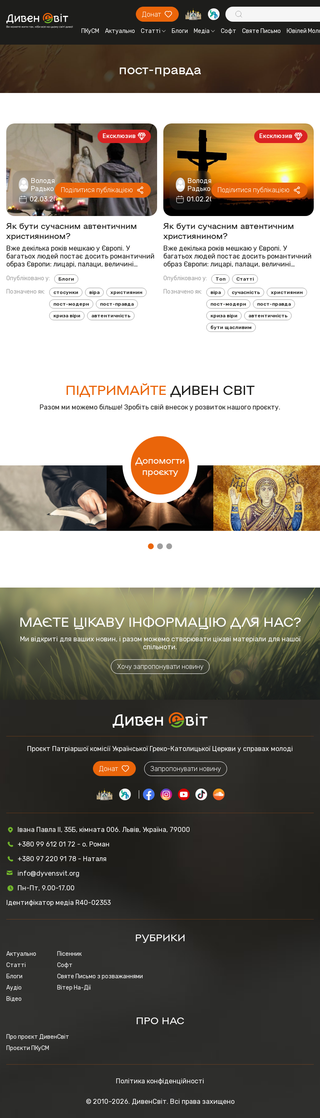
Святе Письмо (261, 31)
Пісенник (69, 953)
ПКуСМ (90, 31)
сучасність (246, 292)
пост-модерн (71, 304)
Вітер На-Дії (74, 987)
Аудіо (14, 987)
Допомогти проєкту (160, 465)
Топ (220, 279)
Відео (14, 998)
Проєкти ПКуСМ (27, 1048)
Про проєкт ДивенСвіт (37, 1036)
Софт (228, 31)
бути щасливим (231, 327)
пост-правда (117, 304)
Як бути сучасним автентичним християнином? (71, 230)
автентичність (110, 316)
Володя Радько (43, 185)
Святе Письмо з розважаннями (100, 976)
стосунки (65, 292)
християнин (126, 292)
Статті (153, 31)
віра (94, 292)
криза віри (66, 316)
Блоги (180, 31)
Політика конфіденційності (160, 1081)
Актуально (120, 31)
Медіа (204, 31)
